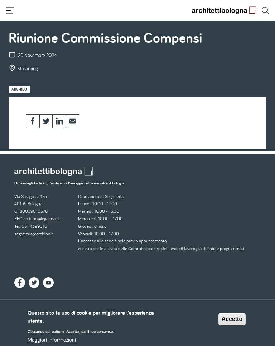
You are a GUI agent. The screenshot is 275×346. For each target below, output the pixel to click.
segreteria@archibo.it (33, 234)
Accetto (232, 321)
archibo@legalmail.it (42, 219)
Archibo (19, 89)
